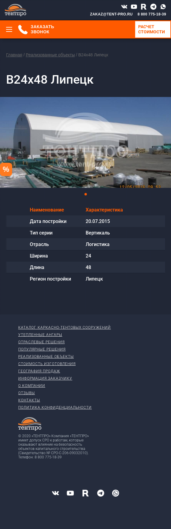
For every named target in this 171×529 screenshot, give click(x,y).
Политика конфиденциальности (55, 407)
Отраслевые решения (41, 342)
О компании (31, 386)
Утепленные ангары (40, 335)
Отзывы (26, 393)
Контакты (29, 400)
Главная (14, 54)
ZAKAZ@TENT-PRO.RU (111, 14)
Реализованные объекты (50, 54)
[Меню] (9, 29)
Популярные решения (42, 349)
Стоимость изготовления (47, 364)
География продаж (39, 371)
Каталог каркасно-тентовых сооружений (64, 327)
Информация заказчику (45, 378)
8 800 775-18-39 (152, 14)
